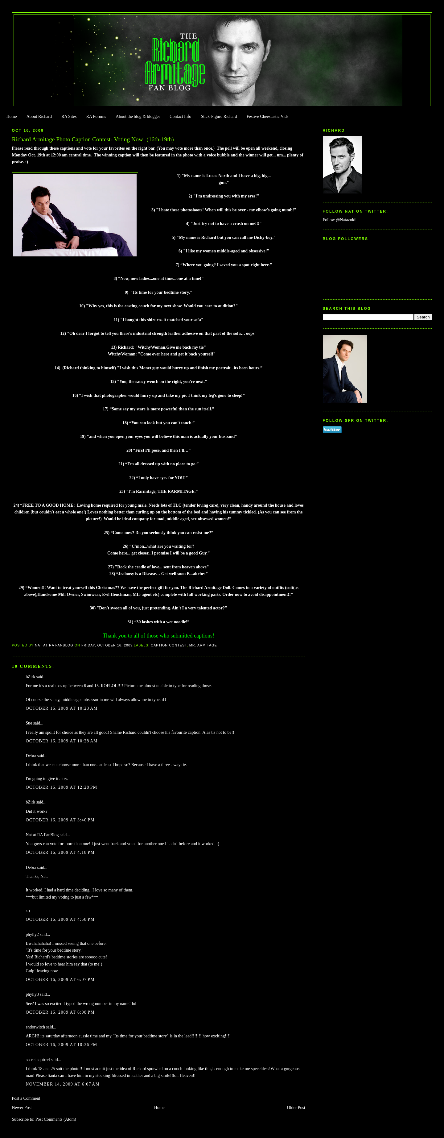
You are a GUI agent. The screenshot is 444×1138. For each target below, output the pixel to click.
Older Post (296, 1107)
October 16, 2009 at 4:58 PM (60, 919)
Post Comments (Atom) (55, 1119)
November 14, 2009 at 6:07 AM (63, 1084)
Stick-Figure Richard (219, 116)
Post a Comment (26, 1098)
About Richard (39, 116)
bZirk (30, 677)
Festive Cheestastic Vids (268, 116)
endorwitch (35, 1027)
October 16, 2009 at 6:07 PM (60, 979)
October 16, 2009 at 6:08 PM (60, 1012)
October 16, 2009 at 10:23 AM (62, 708)
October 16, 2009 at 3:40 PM (60, 820)
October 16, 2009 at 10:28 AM (62, 741)
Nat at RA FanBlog (42, 835)
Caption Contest (169, 645)
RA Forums (96, 116)
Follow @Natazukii (340, 220)
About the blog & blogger (138, 116)
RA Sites (68, 116)
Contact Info (180, 116)
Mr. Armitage (203, 645)
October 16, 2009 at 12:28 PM (61, 787)
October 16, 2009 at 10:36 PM (61, 1044)
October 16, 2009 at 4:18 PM (60, 852)
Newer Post (22, 1107)
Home (11, 116)
